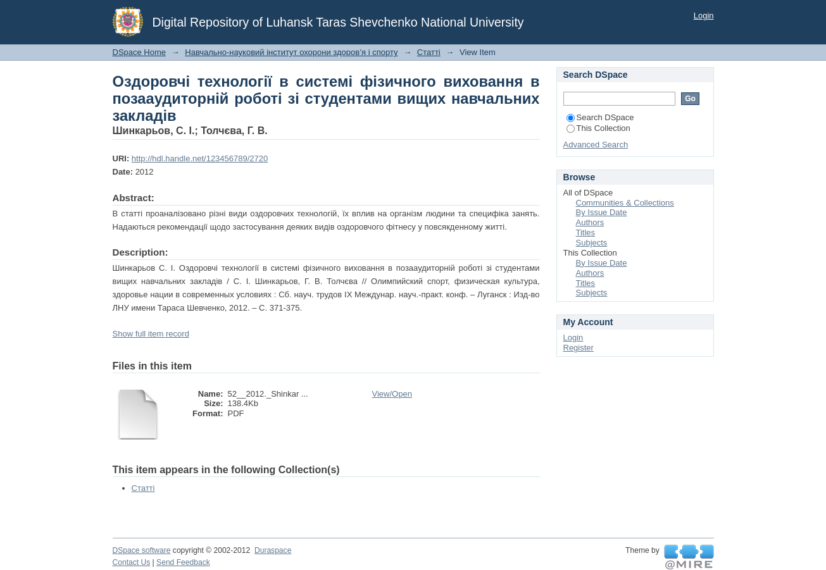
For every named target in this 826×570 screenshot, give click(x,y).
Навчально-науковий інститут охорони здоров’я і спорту (291, 52)
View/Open (392, 394)
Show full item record (151, 333)
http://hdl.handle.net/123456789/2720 (200, 158)
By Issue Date (601, 212)
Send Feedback (183, 562)
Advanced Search (596, 144)
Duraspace (272, 550)
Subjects (592, 242)
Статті (429, 52)
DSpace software (142, 550)
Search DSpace (600, 117)
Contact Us (132, 562)
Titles (586, 232)
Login (704, 15)
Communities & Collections (625, 203)
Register (578, 347)
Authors (590, 222)
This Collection (598, 128)
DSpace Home (139, 52)
